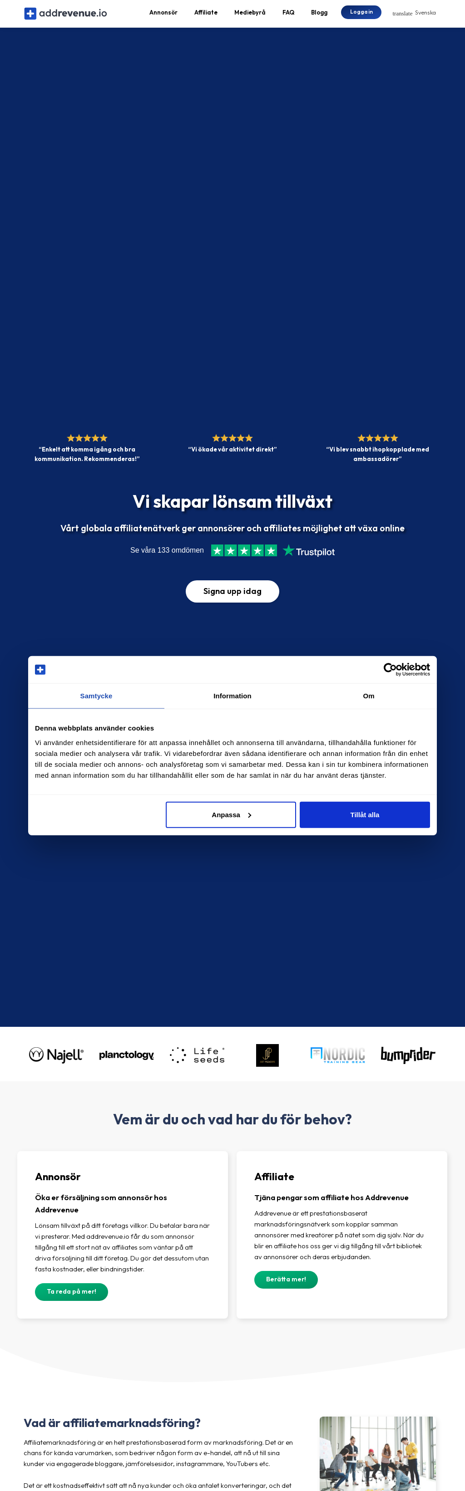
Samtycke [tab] (96, 696)
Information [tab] (232, 696)
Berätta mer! (286, 1288)
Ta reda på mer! (71, 1300)
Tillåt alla (364, 814)
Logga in (361, 15)
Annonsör (163, 16)
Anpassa (231, 814)
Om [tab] (368, 696)
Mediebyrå (250, 16)
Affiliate (206, 16)
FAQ (288, 16)
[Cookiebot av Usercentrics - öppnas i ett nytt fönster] (390, 670)
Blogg (319, 16)
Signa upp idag (232, 599)
